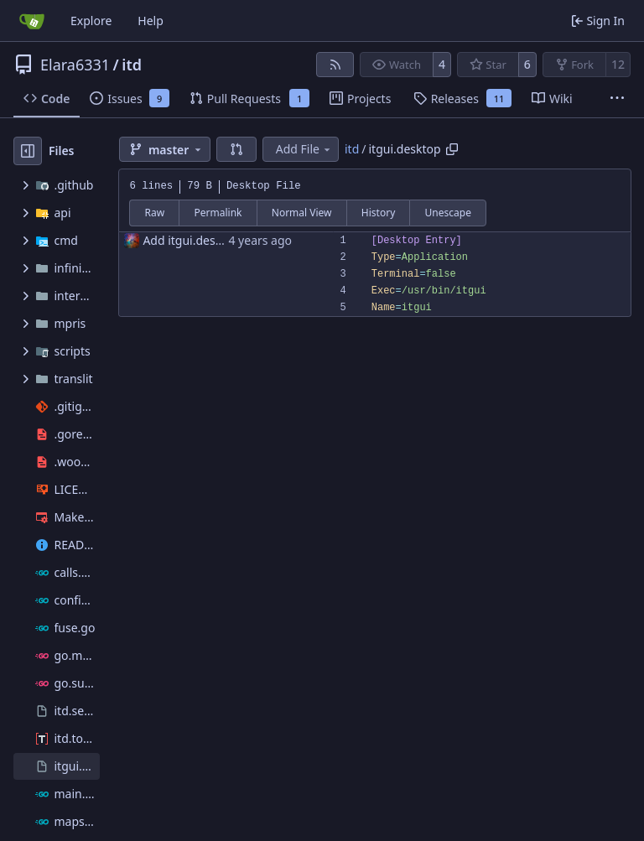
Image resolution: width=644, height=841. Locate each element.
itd (132, 64)
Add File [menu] (304, 149)
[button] (236, 149)
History (378, 212)
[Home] (31, 21)
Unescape (448, 212)
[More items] (617, 98)
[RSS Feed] (335, 64)
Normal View (302, 212)
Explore (91, 21)
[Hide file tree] (27, 151)
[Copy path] (452, 149)
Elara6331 (75, 64)
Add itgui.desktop (191, 240)
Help (151, 21)
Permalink (218, 212)
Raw (155, 212)
